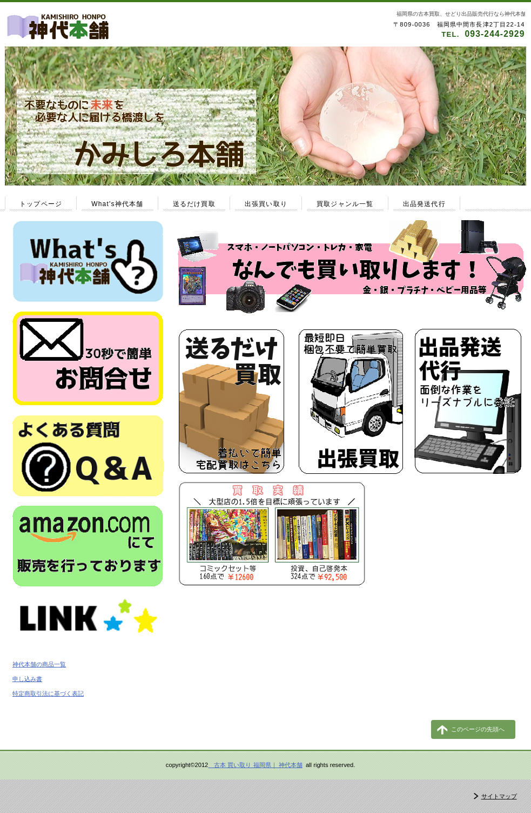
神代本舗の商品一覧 (39, 664)
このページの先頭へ (478, 729)
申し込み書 (27, 679)
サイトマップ (499, 796)
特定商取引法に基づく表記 (48, 693)
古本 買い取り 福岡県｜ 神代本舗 (255, 765)
